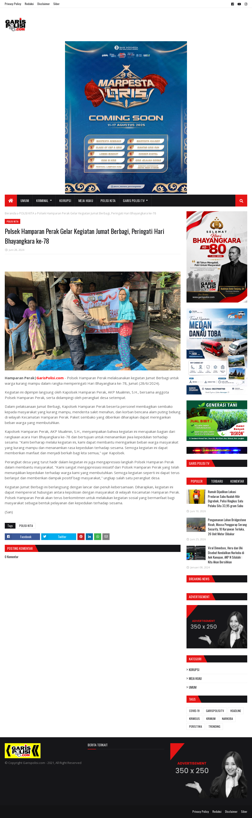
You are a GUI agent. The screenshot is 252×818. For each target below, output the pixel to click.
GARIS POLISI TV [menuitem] (134, 200)
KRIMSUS (194, 719)
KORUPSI (194, 669)
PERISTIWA (195, 726)
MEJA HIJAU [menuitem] (85, 200)
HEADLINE (235, 711)
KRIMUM (211, 719)
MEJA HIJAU (195, 678)
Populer (196, 481)
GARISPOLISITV (215, 711)
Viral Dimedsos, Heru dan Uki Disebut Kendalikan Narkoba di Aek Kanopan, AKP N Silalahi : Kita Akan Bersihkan (226, 554)
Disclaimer (43, 4)
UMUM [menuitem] (24, 200)
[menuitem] (11, 201)
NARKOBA (227, 719)
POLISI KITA (26, 213)
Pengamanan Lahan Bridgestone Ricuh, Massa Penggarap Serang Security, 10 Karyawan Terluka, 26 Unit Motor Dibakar (227, 526)
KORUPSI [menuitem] (65, 200)
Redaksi (29, 4)
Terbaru (217, 481)
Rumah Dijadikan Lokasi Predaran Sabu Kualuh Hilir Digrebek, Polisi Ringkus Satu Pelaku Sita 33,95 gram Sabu (225, 498)
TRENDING (214, 726)
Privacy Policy (13, 4)
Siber (56, 4)
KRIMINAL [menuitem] (42, 200)
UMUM (193, 687)
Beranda (10, 213)
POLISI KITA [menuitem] (108, 200)
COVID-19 (194, 711)
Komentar (237, 481)
